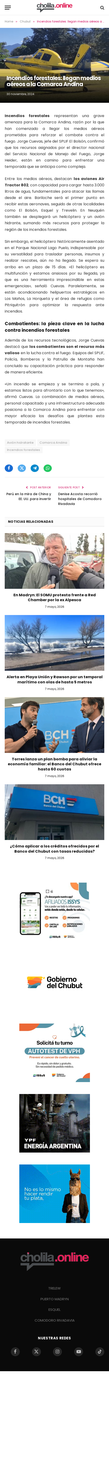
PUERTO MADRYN (54, 1299)
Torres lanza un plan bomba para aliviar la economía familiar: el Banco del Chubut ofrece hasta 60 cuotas (54, 764)
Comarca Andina (53, 442)
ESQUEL (54, 1309)
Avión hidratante (20, 442)
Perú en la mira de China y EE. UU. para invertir (28, 496)
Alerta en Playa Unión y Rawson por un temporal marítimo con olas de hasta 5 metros (55, 679)
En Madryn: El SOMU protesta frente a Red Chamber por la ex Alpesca (54, 597)
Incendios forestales (23, 450)
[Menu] (8, 7)
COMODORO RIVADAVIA (55, 1320)
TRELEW (54, 1288)
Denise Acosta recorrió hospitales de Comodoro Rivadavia (80, 499)
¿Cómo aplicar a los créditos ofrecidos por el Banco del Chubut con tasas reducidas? (54, 849)
